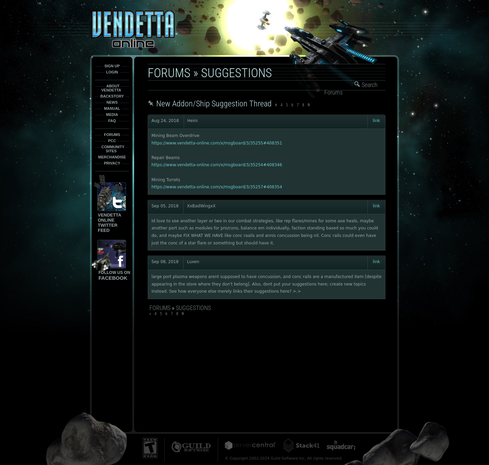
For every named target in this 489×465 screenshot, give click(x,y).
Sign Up (112, 66)
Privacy (112, 163)
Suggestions (236, 73)
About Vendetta (111, 88)
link (376, 120)
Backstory (112, 96)
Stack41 (301, 445)
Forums (112, 135)
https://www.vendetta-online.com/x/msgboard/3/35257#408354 (216, 187)
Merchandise (112, 157)
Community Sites (113, 149)
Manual (112, 108)
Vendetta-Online (133, 29)
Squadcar (341, 445)
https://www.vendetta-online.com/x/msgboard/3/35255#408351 (216, 143)
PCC (112, 141)
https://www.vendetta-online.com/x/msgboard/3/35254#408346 (216, 164)
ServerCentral (250, 445)
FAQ (112, 121)
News (112, 102)
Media (112, 115)
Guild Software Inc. (191, 446)
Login (112, 72)
